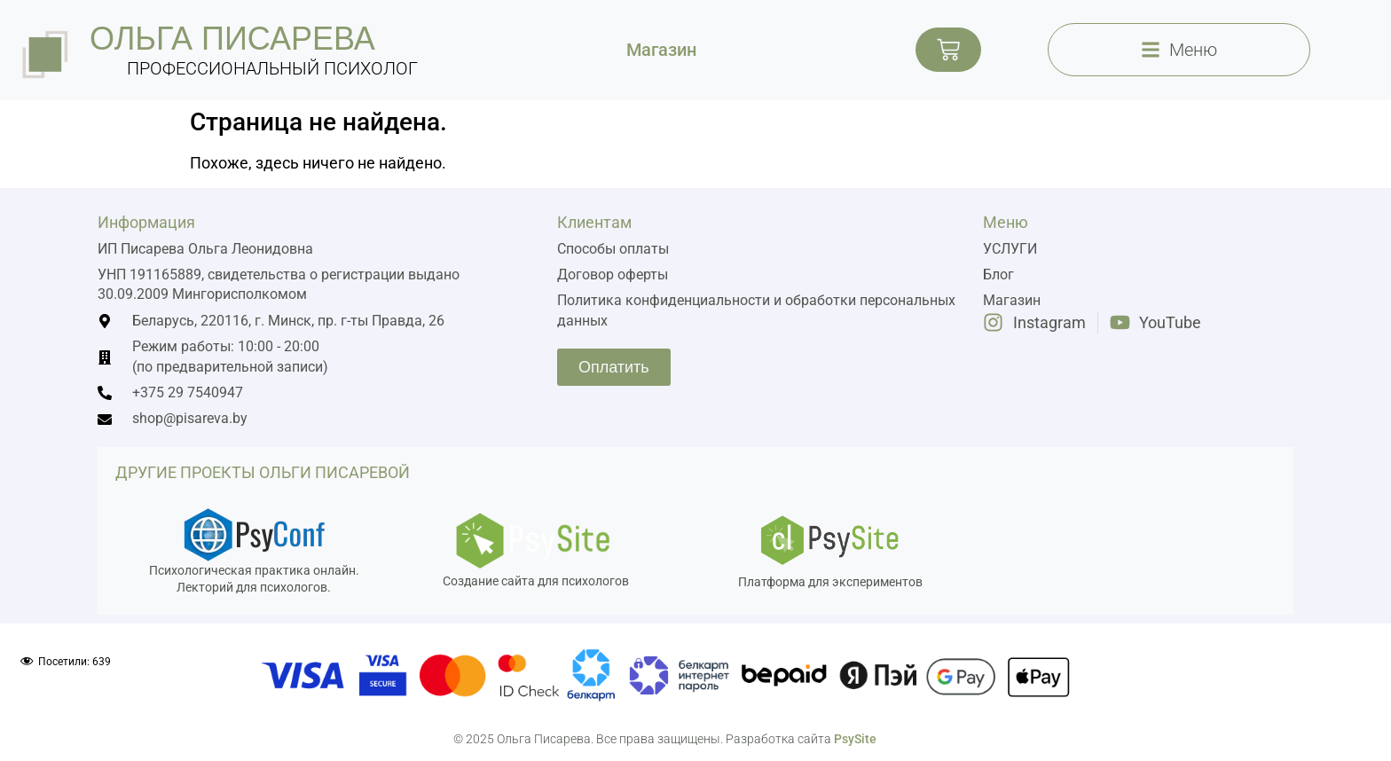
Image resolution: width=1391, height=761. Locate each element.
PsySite (855, 739)
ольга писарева (232, 38)
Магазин (661, 49)
